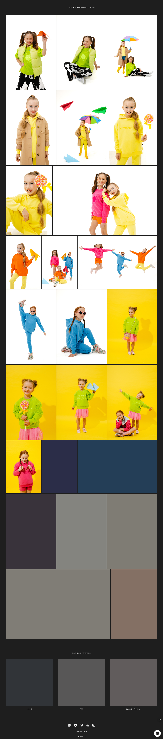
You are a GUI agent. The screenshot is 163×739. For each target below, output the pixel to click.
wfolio (84, 738)
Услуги (92, 7)
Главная (71, 7)
